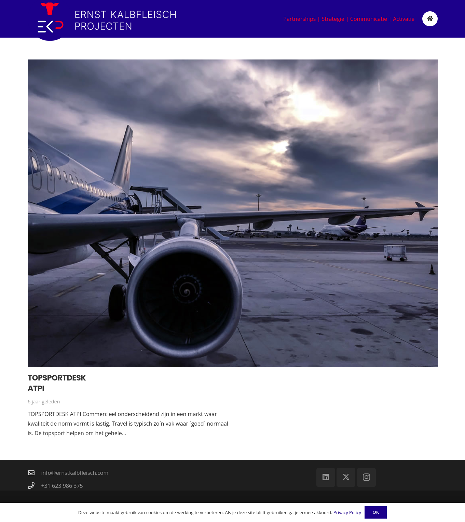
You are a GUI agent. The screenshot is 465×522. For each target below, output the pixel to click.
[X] (346, 477)
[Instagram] (366, 477)
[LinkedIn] (325, 477)
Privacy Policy (347, 512)
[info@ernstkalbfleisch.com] (34, 472)
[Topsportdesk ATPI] (233, 213)
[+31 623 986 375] (34, 485)
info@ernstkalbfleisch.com (74, 473)
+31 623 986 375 (62, 486)
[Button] (430, 19)
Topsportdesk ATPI (57, 383)
